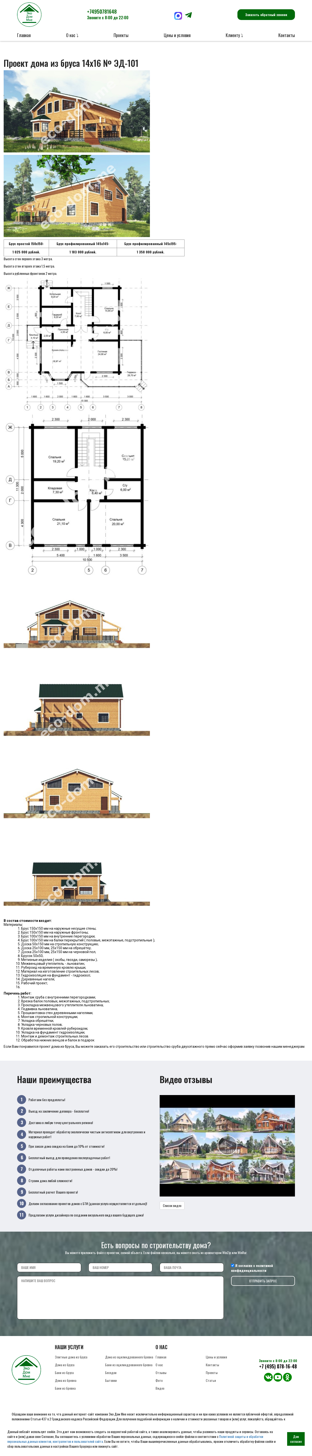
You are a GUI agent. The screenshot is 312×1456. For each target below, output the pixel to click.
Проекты (121, 35)
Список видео (172, 1205)
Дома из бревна (65, 1380)
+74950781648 (107, 14)
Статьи (211, 1380)
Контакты (286, 35)
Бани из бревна (65, 1388)
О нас (159, 1364)
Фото (159, 1380)
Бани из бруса (64, 1372)
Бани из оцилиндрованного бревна (128, 1364)
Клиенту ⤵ (234, 35)
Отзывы (161, 1372)
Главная (24, 35)
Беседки (111, 1372)
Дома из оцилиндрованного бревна (129, 1356)
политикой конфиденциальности (252, 1268)
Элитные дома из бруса (71, 1356)
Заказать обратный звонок (266, 14)
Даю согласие (296, 1439)
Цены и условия (177, 35)
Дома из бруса (64, 1364)
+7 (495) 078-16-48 (278, 1366)
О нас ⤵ (72, 35)
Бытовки (111, 1380)
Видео (160, 1388)
